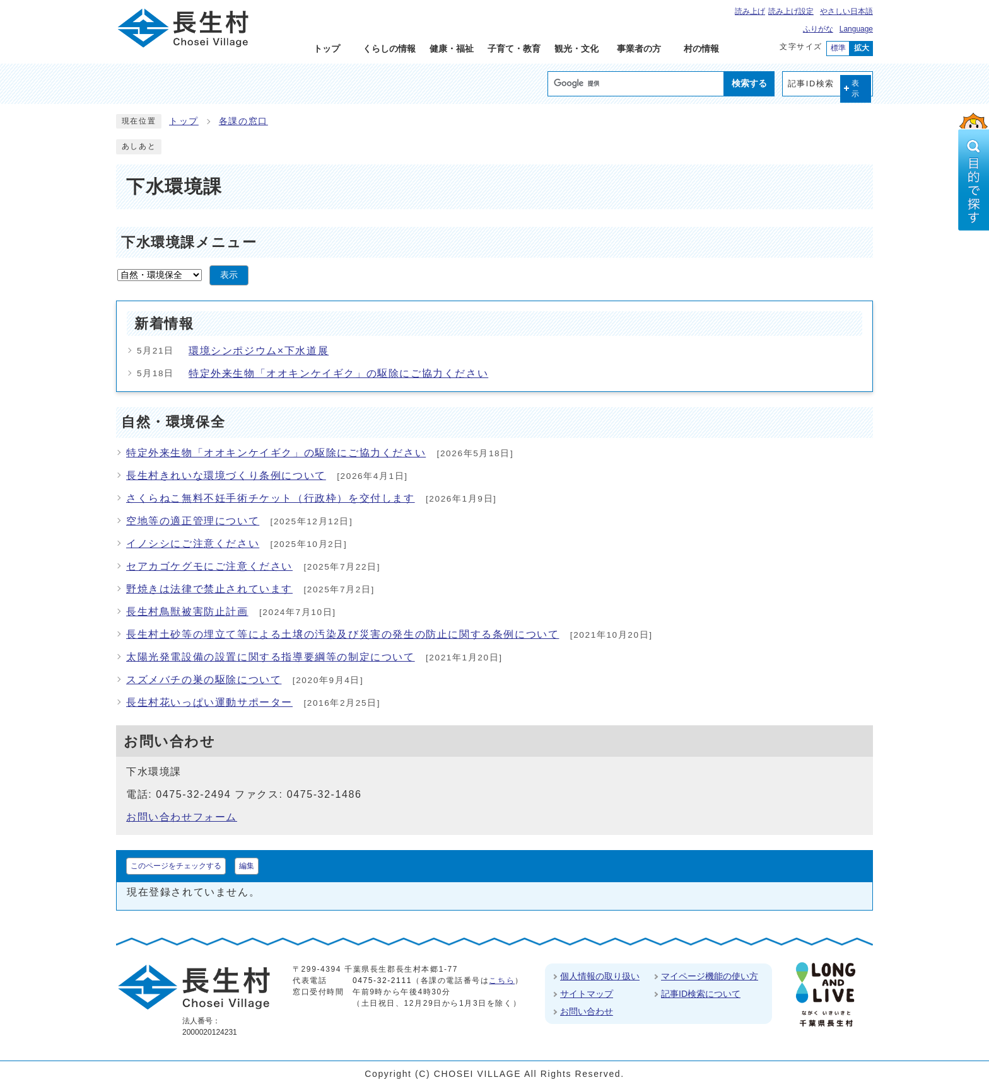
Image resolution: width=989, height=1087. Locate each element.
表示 (855, 88)
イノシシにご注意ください (192, 543)
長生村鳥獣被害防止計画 (187, 611)
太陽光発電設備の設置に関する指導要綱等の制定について (270, 657)
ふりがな (818, 29)
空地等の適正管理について (192, 520)
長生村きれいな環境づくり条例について (226, 475)
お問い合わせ (586, 1011)
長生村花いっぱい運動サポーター (209, 702)
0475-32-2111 (382, 980)
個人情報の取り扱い (600, 976)
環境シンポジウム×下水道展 (259, 350)
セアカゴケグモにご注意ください (209, 566)
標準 (838, 47)
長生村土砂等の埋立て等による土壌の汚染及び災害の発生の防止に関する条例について (342, 634)
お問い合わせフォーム (181, 817)
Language (856, 29)
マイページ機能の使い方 (709, 976)
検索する (749, 83)
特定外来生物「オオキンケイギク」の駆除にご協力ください (338, 373)
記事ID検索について (700, 994)
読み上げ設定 (791, 11)
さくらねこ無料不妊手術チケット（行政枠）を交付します (270, 498)
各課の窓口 (243, 121)
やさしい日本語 (846, 11)
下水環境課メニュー (189, 242)
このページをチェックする (176, 865)
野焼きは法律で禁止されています (209, 589)
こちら (502, 980)
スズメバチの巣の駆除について (203, 679)
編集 (246, 865)
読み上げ (750, 11)
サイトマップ (586, 994)
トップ (184, 121)
